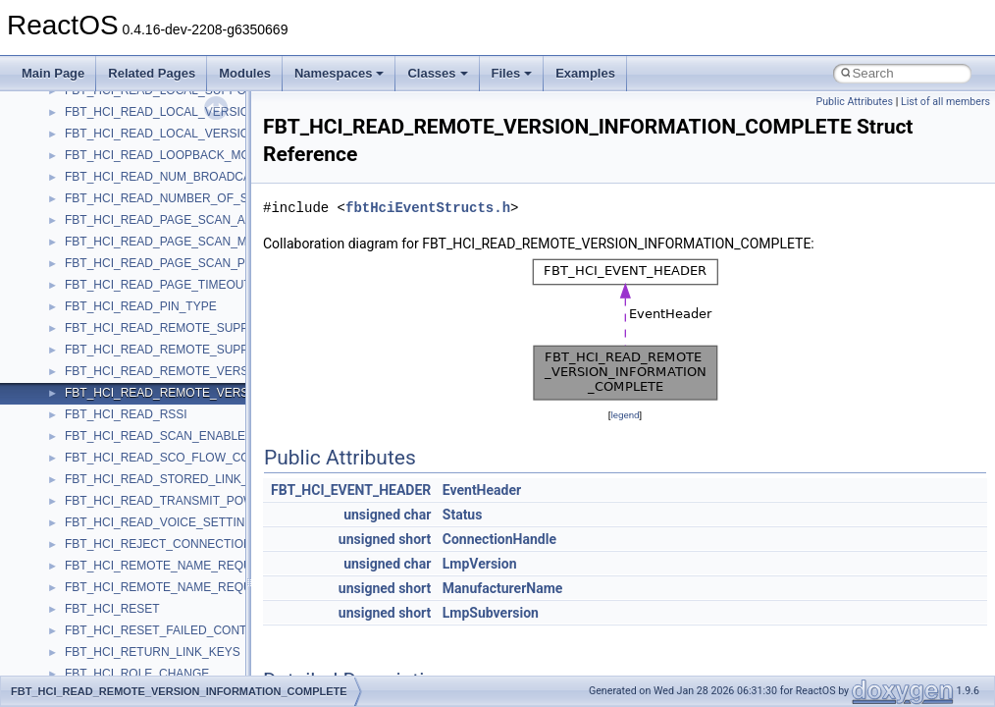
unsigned (371, 514)
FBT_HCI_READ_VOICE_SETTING (159, 522)
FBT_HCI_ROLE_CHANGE (137, 673)
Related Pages (151, 73)
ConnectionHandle (499, 539)
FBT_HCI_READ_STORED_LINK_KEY (168, 479)
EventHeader (482, 490)
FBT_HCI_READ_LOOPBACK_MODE (165, 155)
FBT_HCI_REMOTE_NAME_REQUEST (170, 565)
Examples (585, 73)
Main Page (53, 73)
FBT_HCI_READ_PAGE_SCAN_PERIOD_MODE (195, 263)
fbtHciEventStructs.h (427, 207)
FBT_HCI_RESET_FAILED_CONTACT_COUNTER (200, 630)
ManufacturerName (503, 588)
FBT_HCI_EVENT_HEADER (351, 490)
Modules (245, 73)
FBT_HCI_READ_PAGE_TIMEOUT (158, 285)
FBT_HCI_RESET (112, 609)
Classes (437, 73)
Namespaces (339, 73)
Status (463, 514)
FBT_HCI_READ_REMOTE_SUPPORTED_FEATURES (211, 328)
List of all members (945, 101)
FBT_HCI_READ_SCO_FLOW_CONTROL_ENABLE (203, 457)
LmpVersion (480, 563)
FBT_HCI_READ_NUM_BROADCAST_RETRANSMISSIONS (226, 177)
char (418, 514)
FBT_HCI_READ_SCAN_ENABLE (155, 436)
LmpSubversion (491, 613)
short (414, 539)
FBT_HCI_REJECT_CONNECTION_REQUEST (190, 544)
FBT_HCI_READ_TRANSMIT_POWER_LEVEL (189, 501)
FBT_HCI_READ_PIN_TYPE (141, 306)
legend (624, 414)
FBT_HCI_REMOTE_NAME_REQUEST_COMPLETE (205, 587)
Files (512, 73)
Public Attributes (854, 101)
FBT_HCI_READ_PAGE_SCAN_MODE (169, 241)
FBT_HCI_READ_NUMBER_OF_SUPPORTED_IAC (202, 198)
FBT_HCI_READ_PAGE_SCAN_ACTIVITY (177, 220)
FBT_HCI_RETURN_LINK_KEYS (152, 652)
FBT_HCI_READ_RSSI (126, 414)
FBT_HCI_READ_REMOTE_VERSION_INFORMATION (211, 371)
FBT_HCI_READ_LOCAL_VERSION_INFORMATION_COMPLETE (241, 133)
